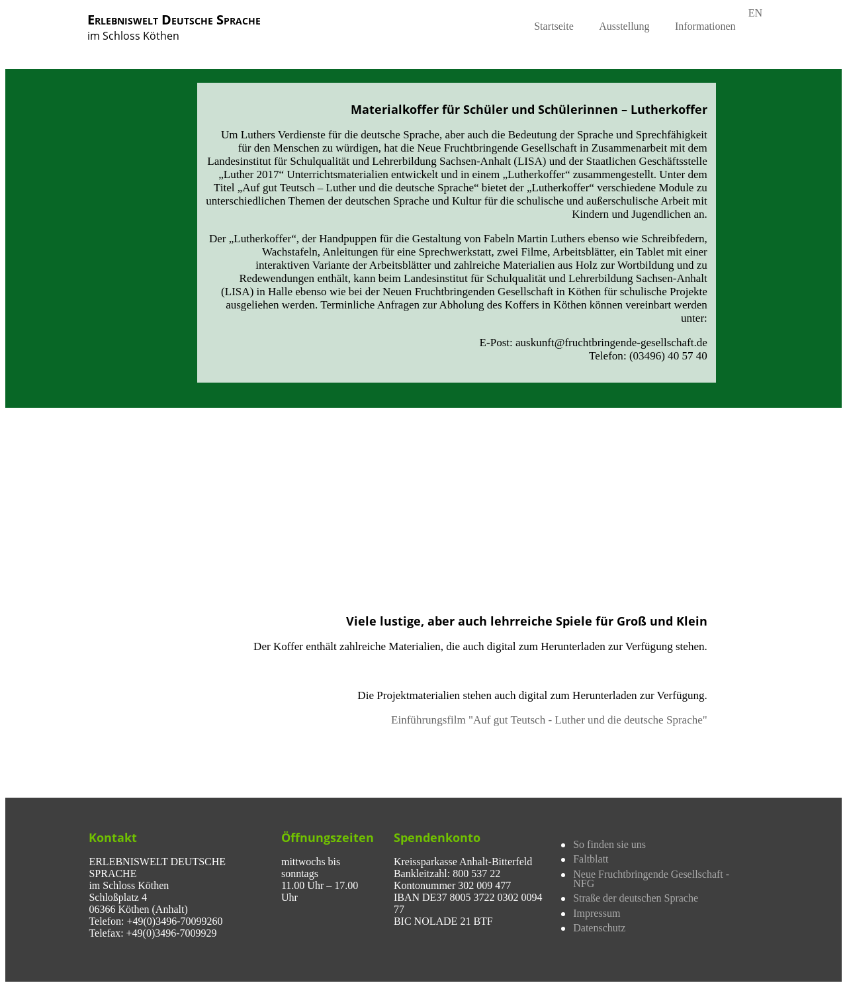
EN (755, 13)
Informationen (705, 26)
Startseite (554, 26)
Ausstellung (624, 26)
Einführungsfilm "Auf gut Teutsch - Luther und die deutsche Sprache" (549, 720)
